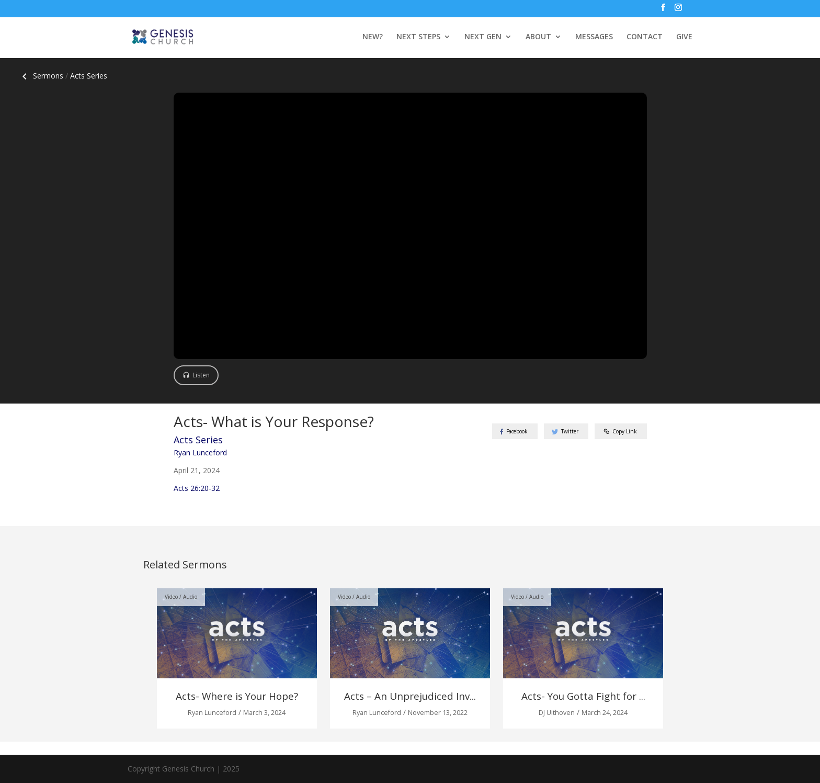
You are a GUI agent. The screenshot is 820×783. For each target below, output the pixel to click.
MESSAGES (594, 37)
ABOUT (538, 37)
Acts (88, 76)
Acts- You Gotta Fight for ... (583, 696)
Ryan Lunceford (200, 452)
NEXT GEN (483, 37)
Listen (201, 375)
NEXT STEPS (418, 37)
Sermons (40, 76)
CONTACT (645, 37)
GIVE (684, 37)
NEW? (372, 37)
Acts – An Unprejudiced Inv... (410, 696)
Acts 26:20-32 (197, 488)
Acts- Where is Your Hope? (237, 696)
